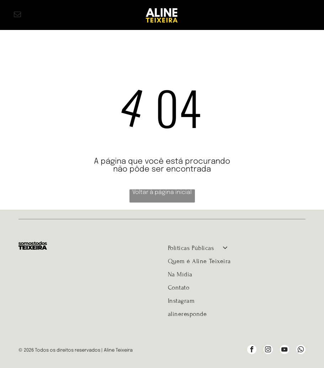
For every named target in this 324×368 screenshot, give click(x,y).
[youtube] (284, 350)
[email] (17, 15)
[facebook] (251, 350)
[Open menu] (306, 15)
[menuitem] (237, 248)
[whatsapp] (301, 350)
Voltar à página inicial (162, 192)
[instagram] (268, 350)
